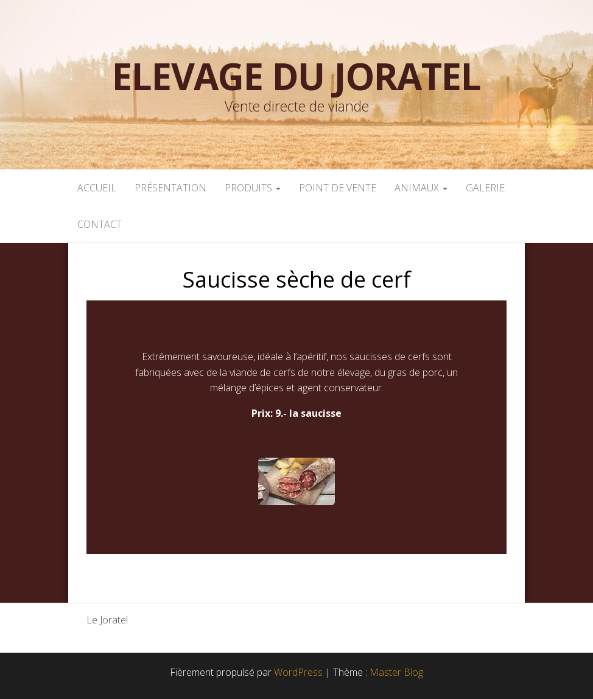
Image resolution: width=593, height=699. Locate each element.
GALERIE (485, 187)
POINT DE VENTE (337, 187)
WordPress (298, 672)
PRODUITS (253, 187)
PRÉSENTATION (170, 187)
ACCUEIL (96, 187)
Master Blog (396, 672)
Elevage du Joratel (296, 76)
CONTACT (99, 224)
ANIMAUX (421, 187)
